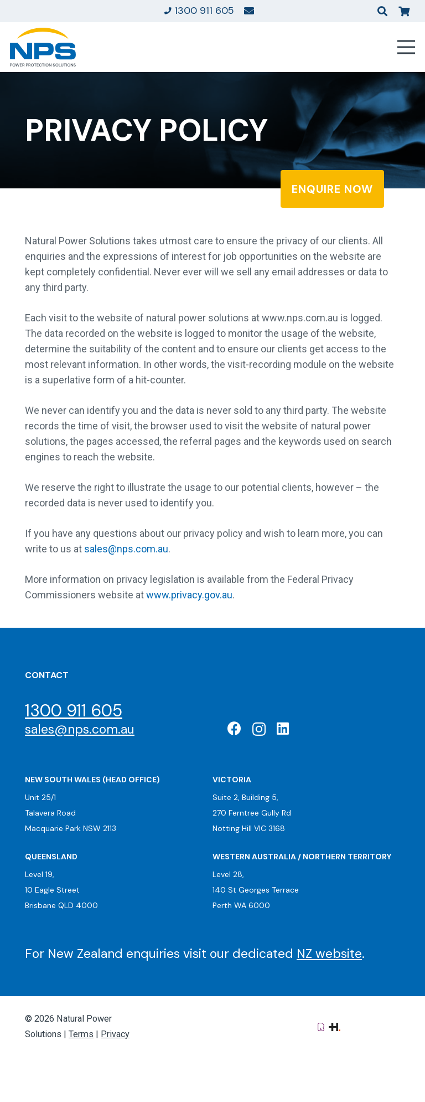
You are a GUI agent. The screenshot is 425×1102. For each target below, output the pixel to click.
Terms (81, 1034)
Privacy (115, 1034)
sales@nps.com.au (126, 549)
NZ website (329, 953)
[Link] (249, 10)
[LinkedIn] (283, 728)
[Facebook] (234, 728)
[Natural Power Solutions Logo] (43, 47)
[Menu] (406, 47)
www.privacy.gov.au (189, 595)
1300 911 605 (73, 710)
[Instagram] (259, 729)
